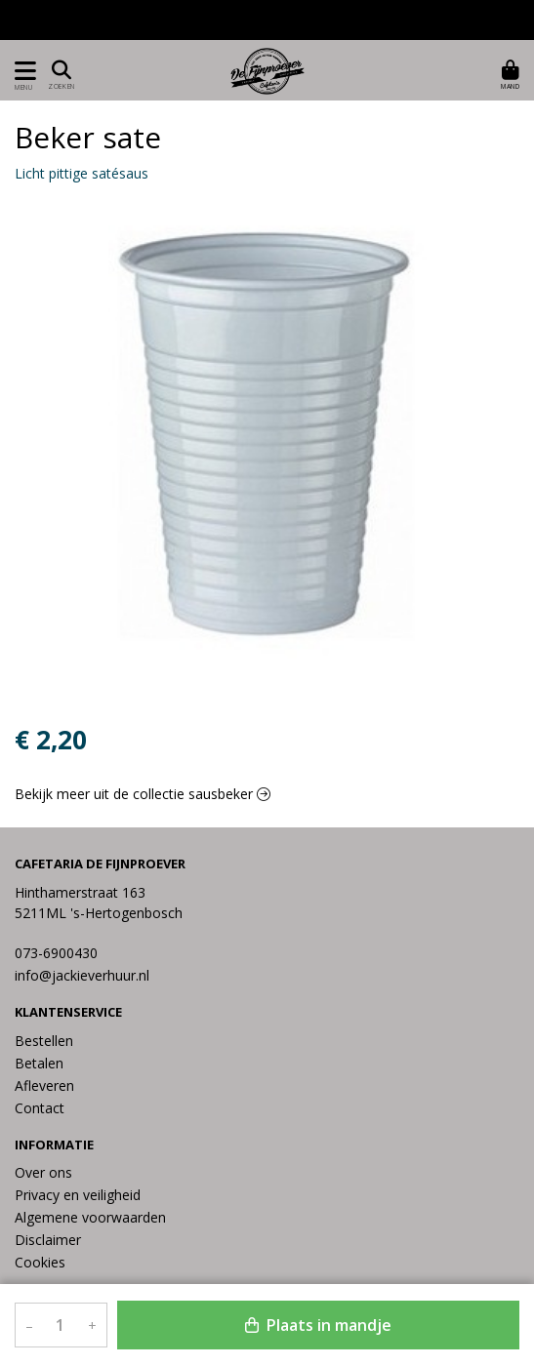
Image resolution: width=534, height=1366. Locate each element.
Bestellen (44, 1040)
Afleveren (44, 1085)
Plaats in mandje (318, 1325)
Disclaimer (48, 1239)
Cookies (40, 1262)
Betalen (39, 1063)
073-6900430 (56, 953)
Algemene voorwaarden (90, 1217)
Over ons (43, 1172)
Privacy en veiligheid (78, 1194)
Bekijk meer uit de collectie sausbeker (142, 793)
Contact (39, 1108)
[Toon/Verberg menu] (22, 71)
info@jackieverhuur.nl (82, 975)
